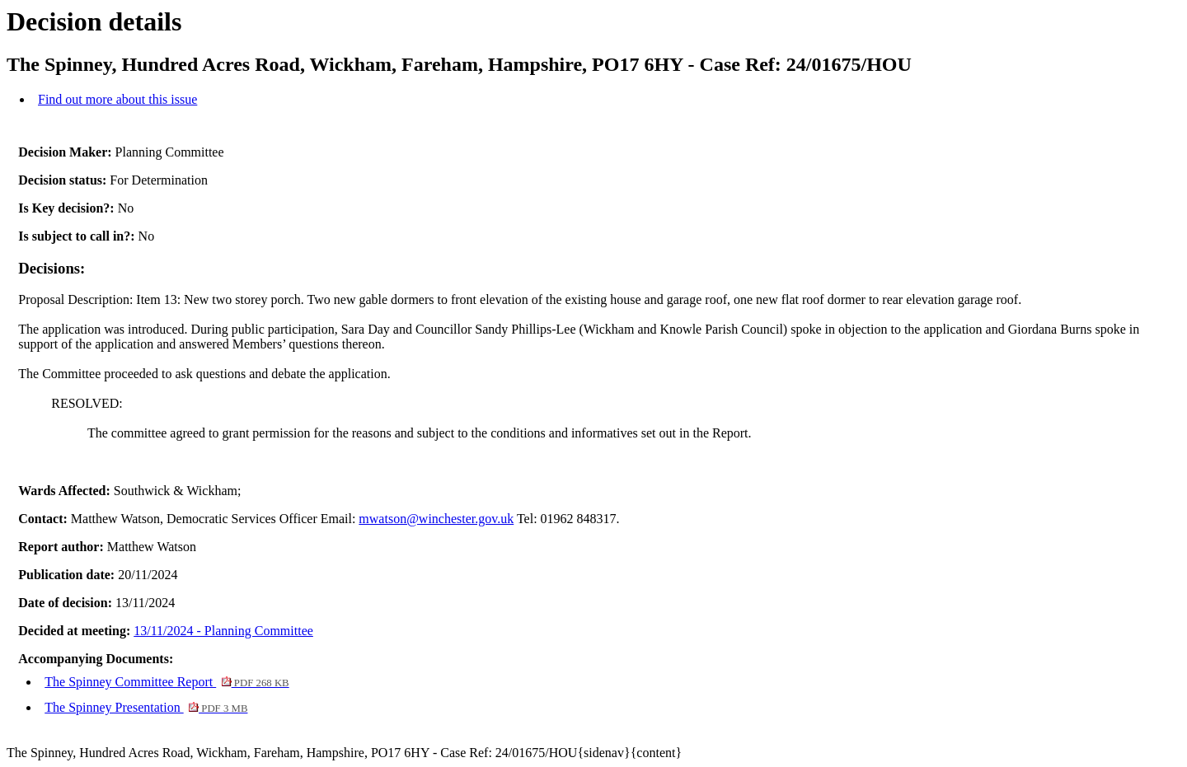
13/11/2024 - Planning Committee (223, 631)
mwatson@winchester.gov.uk (436, 519)
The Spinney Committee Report (167, 682)
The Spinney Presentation (146, 707)
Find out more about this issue (117, 99)
